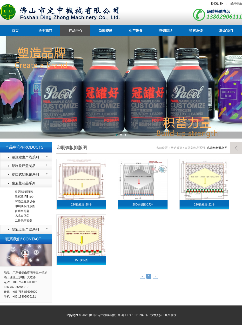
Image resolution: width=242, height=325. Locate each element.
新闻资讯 (105, 31)
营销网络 (166, 31)
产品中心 (75, 31)
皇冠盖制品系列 (195, 148)
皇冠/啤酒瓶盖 (24, 191)
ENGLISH (217, 3)
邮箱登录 (236, 3)
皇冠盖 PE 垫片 (25, 196)
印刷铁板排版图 (25, 206)
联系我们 (226, 31)
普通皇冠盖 (22, 211)
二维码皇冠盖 (23, 220)
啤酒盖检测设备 (25, 201)
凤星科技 (170, 315)
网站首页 (176, 148)
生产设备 (135, 31)
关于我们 (45, 31)
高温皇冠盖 (22, 216)
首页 (15, 31)
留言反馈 (196, 31)
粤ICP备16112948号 (134, 315)
